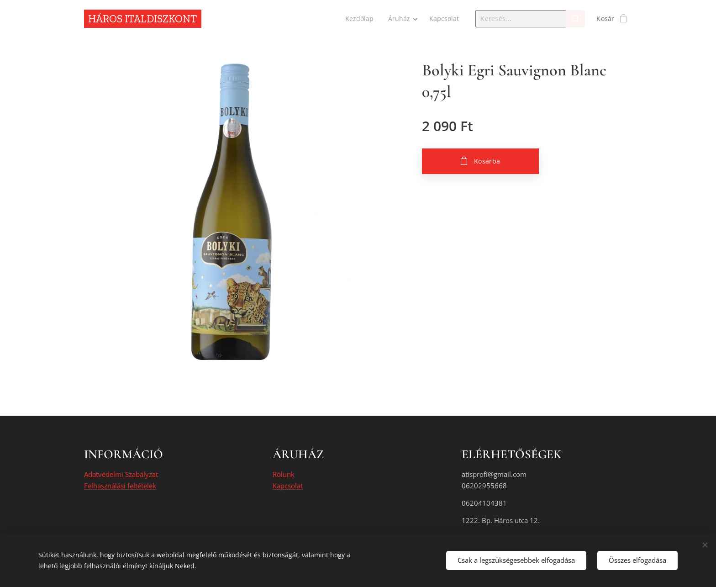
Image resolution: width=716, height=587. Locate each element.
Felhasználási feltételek (120, 485)
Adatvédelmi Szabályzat (121, 474)
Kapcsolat (288, 485)
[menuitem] (359, 18)
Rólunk (284, 474)
